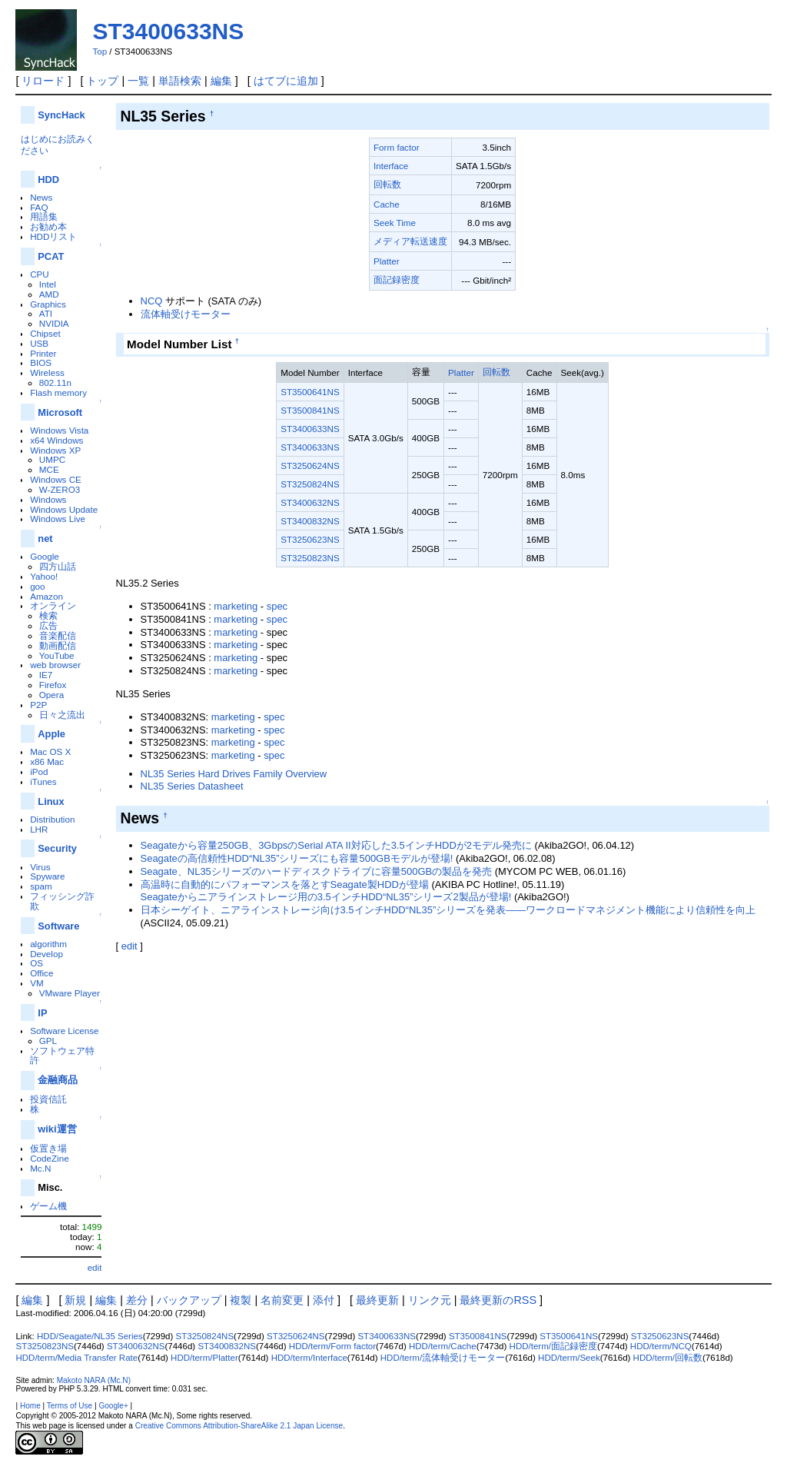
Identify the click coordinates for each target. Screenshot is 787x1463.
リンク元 (429, 1300)
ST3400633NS (168, 31)
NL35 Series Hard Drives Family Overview (234, 774)
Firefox (53, 685)
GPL (48, 1041)
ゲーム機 (48, 1206)
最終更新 (377, 1300)
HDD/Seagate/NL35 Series (90, 1336)
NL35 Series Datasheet (192, 786)
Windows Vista (59, 430)
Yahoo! (44, 576)
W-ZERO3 (60, 489)
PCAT (51, 256)
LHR (39, 829)
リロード (43, 81)
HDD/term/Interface (309, 1357)
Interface (391, 166)
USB (39, 343)
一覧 (138, 81)
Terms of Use (69, 1405)
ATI (45, 313)
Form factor (397, 147)
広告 (48, 625)
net (45, 538)
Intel (47, 284)
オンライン (53, 605)
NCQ (152, 301)
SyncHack (61, 115)
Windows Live (57, 519)
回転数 (387, 184)
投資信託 (48, 1099)
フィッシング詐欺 (62, 901)
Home (30, 1405)
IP (42, 1013)
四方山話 (57, 566)
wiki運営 (57, 1129)
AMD (49, 294)
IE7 (46, 675)
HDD (48, 179)
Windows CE (55, 479)
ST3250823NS (310, 558)
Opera (51, 695)
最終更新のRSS (498, 1300)
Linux (51, 801)
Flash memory (58, 392)
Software (58, 926)
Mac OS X (50, 751)
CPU (39, 274)
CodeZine (49, 1158)
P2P (38, 705)
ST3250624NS (310, 465)
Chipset (45, 333)
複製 (240, 1300)
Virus (40, 867)
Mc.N (40, 1168)
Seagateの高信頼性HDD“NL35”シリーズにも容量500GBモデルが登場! (297, 858)
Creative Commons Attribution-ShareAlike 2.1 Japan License (239, 1425)
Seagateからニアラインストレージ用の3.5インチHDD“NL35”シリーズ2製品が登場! (326, 897)
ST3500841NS (310, 410)
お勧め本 (48, 226)
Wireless (47, 372)
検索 (48, 615)
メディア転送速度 (410, 241)
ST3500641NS (310, 392)
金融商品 (58, 1080)
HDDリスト (53, 236)
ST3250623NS (310, 539)
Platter (387, 261)
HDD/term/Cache (443, 1346)
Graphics (48, 304)
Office (41, 973)
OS (36, 963)
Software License (64, 1031)
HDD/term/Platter (204, 1357)
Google (44, 556)
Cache (387, 204)
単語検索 (179, 81)
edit (95, 1267)
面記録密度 (397, 279)
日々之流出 (62, 715)
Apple (51, 734)
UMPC (52, 459)
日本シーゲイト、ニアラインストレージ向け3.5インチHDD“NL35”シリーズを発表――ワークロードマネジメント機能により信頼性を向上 (448, 910)
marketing (235, 606)
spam (41, 886)
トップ (102, 81)
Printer (43, 353)
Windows (48, 499)
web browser (55, 665)
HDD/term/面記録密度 (553, 1346)
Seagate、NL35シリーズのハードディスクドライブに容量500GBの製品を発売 (317, 871)
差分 (137, 1300)
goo (37, 586)
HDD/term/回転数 (667, 1357)
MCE (49, 469)
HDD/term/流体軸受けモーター (442, 1357)
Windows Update (64, 509)
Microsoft (60, 412)
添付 (323, 1300)
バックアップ (189, 1300)
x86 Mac (47, 761)
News (41, 197)
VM (36, 983)
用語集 (44, 216)
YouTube (57, 655)
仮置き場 (48, 1148)
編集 (221, 81)
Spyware (47, 876)
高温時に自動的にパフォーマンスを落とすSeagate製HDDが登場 (285, 884)
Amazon (46, 596)
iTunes (43, 781)
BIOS (40, 362)
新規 (75, 1300)
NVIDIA (54, 323)
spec (277, 606)
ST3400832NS (310, 521)
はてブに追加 (286, 81)
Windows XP (55, 450)
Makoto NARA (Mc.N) (94, 1380)
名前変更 (282, 1300)
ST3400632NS (310, 502)
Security (57, 848)
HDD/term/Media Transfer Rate (76, 1357)
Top (99, 51)
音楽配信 (57, 635)
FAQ (39, 207)
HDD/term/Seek (569, 1357)
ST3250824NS (310, 484)
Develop (46, 954)
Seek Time (395, 223)
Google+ (113, 1405)
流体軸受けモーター (186, 314)
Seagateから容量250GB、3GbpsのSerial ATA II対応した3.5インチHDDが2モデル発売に (336, 845)
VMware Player (69, 993)
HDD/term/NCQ (661, 1346)
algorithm (48, 944)
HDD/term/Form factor (332, 1346)
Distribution (52, 819)
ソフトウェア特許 (62, 1056)
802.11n (55, 382)
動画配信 (57, 645)
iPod (39, 771)
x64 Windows (56, 440)
